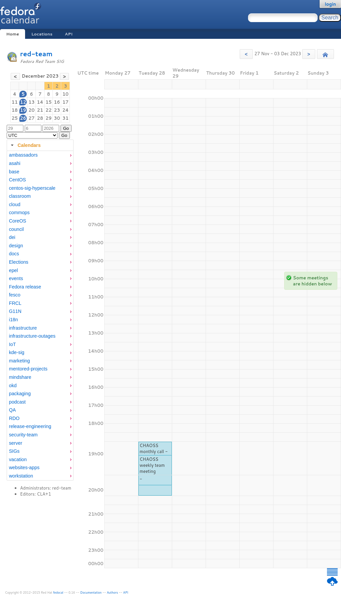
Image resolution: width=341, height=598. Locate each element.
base (14, 171)
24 (65, 110)
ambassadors (23, 155)
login (330, 4)
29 (48, 118)
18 (15, 110)
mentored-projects (28, 368)
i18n (13, 319)
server (15, 443)
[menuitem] (40, 155)
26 (23, 118)
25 (15, 118)
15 (48, 102)
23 (57, 110)
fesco (14, 294)
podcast (17, 402)
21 (40, 110)
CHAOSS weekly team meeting (152, 465)
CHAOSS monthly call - (154, 448)
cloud (14, 204)
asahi (14, 163)
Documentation (91, 592)
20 (31, 110)
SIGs (14, 451)
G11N (15, 311)
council (16, 229)
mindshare (20, 377)
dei (12, 237)
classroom (20, 196)
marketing (19, 360)
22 (48, 110)
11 (15, 102)
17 (66, 102)
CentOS (17, 179)
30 (57, 118)
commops (19, 212)
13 (31, 102)
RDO (14, 418)
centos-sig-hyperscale (32, 188)
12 (23, 102)
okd (13, 385)
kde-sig (16, 352)
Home (12, 34)
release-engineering (30, 426)
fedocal (58, 592)
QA (12, 410)
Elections (18, 262)
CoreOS (17, 221)
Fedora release (25, 286)
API (69, 34)
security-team (23, 434)
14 (40, 102)
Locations (41, 34)
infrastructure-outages (32, 336)
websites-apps (24, 467)
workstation (21, 476)
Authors (112, 592)
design (16, 245)
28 (40, 118)
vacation (18, 459)
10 (66, 94)
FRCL (15, 303)
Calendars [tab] (24, 145)
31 (66, 118)
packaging (20, 393)
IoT (12, 344)
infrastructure (23, 328)
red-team (36, 53)
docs (14, 253)
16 (57, 102)
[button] (246, 54)
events (16, 278)
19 (23, 110)
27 (31, 118)
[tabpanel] (40, 315)
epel (13, 270)
